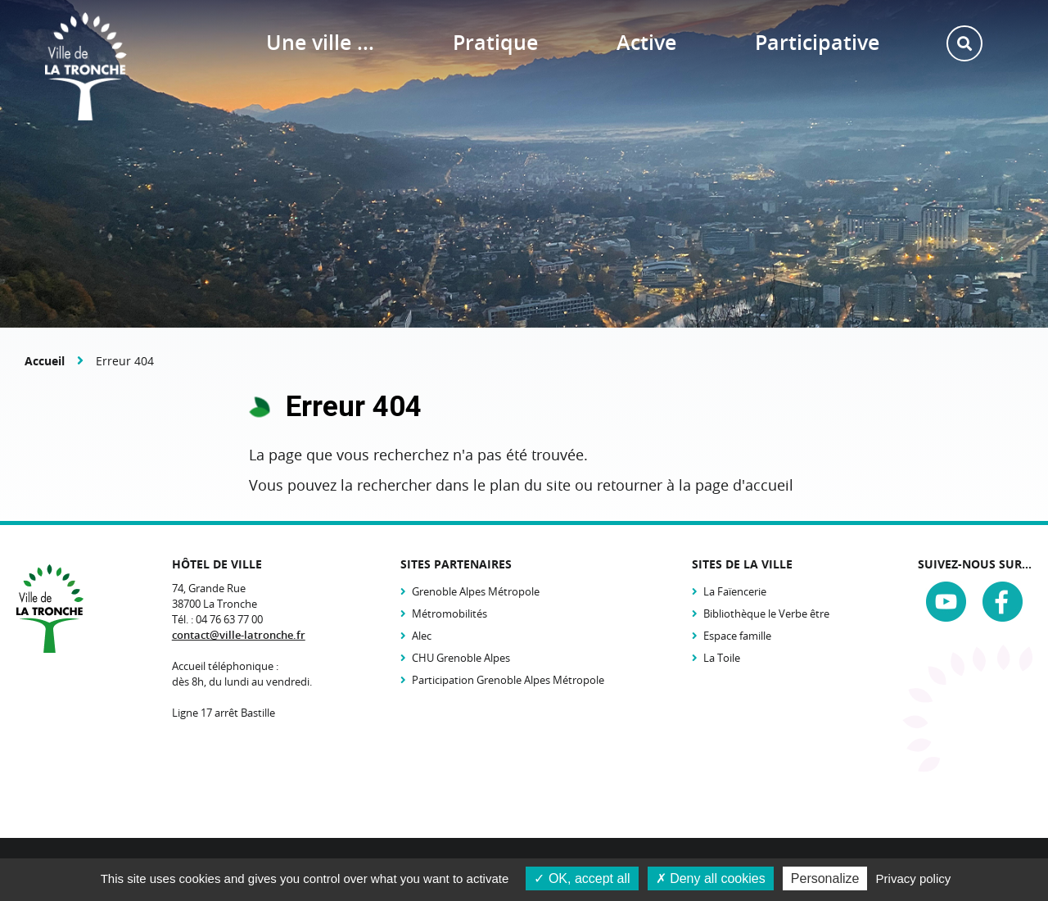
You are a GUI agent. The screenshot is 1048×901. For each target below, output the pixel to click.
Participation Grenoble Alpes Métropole (508, 679)
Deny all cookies (711, 878)
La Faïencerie (734, 591)
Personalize (825, 878)
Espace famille (737, 635)
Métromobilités (449, 613)
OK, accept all (582, 878)
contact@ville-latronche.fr (238, 634)
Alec (421, 635)
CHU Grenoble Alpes (461, 657)
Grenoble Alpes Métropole (476, 591)
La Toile (721, 657)
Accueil (45, 361)
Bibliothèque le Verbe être (766, 613)
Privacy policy (913, 878)
